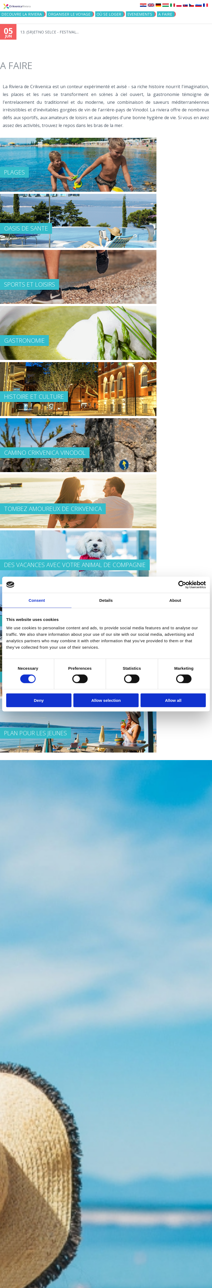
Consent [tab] (37, 600)
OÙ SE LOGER (109, 14)
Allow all (173, 700)
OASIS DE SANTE (26, 228)
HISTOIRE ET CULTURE (34, 396)
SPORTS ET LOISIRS (29, 284)
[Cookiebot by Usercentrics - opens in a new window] (182, 585)
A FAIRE (165, 14)
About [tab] (175, 600)
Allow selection (106, 700)
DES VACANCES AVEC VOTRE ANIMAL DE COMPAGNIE (75, 565)
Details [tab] (106, 600)
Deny (39, 700)
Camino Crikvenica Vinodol (45, 452)
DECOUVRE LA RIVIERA (21, 14)
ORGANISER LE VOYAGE (69, 14)
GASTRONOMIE (24, 340)
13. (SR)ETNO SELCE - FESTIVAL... (49, 32)
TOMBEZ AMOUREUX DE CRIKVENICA (53, 508)
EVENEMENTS (139, 14)
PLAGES (14, 172)
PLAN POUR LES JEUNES (35, 733)
